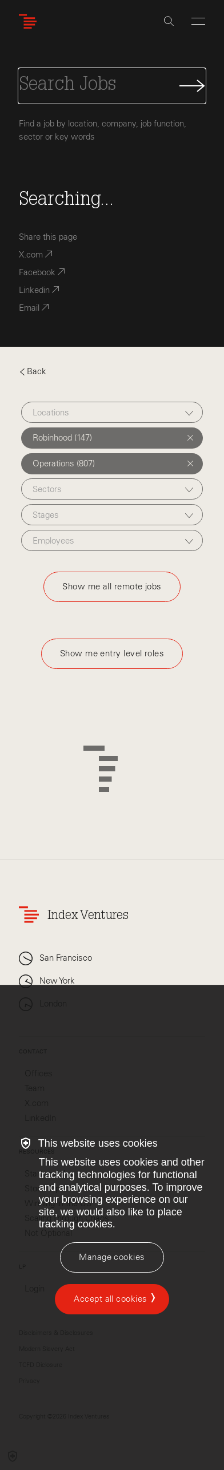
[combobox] (112, 412)
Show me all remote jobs (111, 586)
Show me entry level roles (112, 653)
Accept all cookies (110, 1299)
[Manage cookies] (111, 1257)
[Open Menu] (198, 21)
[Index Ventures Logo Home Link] (30, 21)
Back (32, 371)
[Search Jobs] (112, 86)
